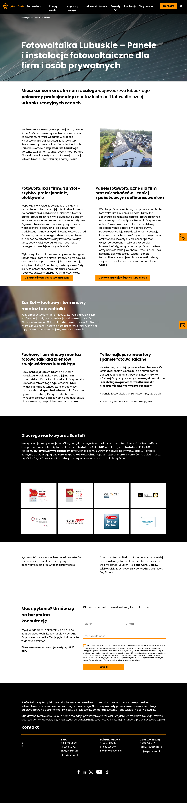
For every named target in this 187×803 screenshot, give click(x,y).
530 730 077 (148, 743)
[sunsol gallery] (38, 495)
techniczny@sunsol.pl (151, 746)
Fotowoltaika (34, 6)
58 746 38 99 (70, 743)
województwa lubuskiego (124, 90)
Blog (141, 6)
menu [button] (149, 6)
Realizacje (130, 6)
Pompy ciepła (53, 8)
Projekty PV (115, 8)
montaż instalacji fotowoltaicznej (109, 97)
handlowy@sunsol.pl (111, 750)
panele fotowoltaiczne (142, 367)
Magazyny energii (72, 8)
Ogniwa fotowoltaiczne (35, 224)
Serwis (103, 6)
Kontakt (168, 6)
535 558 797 (70, 746)
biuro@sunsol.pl (69, 750)
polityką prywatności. (153, 648)
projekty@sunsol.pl (150, 751)
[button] (181, 6)
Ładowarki (91, 6)
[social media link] (78, 772)
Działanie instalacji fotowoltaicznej (47, 277)
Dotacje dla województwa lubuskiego (123, 277)
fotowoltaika (121, 557)
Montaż (38, 17)
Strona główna (27, 17)
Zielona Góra (74, 318)
